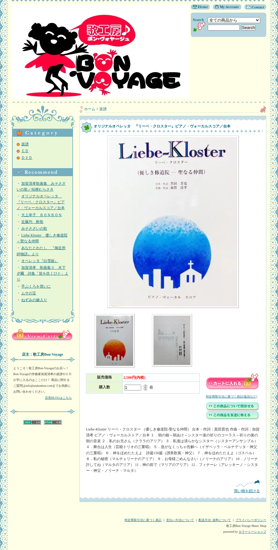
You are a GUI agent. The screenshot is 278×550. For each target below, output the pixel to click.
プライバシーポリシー (250, 520)
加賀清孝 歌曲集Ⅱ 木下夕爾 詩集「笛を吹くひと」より (42, 273)
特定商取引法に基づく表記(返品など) (231, 396)
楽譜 (25, 144)
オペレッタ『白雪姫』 (39, 261)
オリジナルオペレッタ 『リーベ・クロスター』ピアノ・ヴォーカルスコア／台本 (41, 202)
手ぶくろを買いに (36, 286)
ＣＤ (25, 151)
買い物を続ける (173, 486)
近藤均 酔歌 (32, 222)
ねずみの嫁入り (34, 300)
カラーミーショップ (252, 531)
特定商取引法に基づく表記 (143, 520)
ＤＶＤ (26, 158)
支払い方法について (180, 520)
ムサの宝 (28, 293)
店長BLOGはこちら (58, 397)
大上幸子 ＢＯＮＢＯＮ (41, 215)
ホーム (89, 109)
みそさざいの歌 (34, 228)
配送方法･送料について (214, 520)
